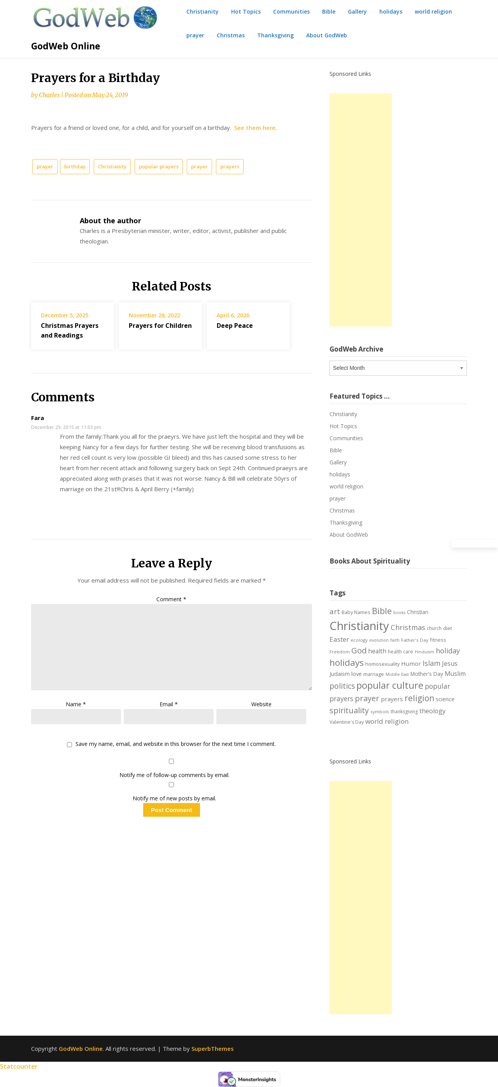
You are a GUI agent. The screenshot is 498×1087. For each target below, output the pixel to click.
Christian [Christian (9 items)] (417, 612)
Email (169, 704)
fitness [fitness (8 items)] (438, 639)
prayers (229, 166)
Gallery (357, 11)
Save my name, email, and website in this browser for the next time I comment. (175, 744)
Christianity (202, 11)
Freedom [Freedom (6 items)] (340, 652)
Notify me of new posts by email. (174, 798)
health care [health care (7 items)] (400, 651)
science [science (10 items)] (445, 699)
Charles (49, 95)
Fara (37, 418)
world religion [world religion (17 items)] (387, 721)
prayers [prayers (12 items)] (392, 699)
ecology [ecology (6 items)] (359, 640)
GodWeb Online (65, 46)
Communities (291, 11)
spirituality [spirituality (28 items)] (349, 710)
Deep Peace (235, 325)
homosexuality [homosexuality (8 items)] (382, 663)
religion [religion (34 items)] (419, 698)
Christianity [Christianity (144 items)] (359, 626)
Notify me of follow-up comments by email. (174, 775)
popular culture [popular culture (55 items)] (389, 685)
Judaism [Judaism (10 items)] (340, 673)
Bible (328, 11)
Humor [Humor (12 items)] (411, 663)
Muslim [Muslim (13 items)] (455, 673)
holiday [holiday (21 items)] (448, 650)
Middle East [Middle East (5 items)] (397, 674)
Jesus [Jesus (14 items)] (450, 663)
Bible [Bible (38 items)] (382, 610)
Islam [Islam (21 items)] (431, 663)
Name (76, 704)
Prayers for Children (160, 325)
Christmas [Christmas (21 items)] (408, 627)
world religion (433, 11)
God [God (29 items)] (358, 650)
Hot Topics (246, 11)
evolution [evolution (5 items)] (379, 640)
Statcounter (19, 1066)
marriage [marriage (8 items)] (373, 673)
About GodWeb (326, 35)
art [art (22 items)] (335, 611)
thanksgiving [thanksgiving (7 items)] (404, 711)
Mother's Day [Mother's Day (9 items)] (426, 673)
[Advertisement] (361, 210)
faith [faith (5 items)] (395, 640)
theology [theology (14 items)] (432, 711)
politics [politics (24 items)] (342, 686)
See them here (254, 127)
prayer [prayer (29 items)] (367, 698)
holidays (390, 11)
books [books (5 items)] (399, 612)
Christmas (231, 35)
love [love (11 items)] (356, 673)
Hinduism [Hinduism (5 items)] (424, 652)
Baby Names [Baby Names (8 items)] (356, 612)
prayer (195, 35)
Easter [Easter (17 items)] (339, 639)
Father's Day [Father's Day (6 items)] (414, 640)
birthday (75, 166)
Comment (171, 599)
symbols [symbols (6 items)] (379, 711)
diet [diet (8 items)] (447, 628)
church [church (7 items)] (434, 628)
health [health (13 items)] (377, 651)
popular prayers (159, 166)
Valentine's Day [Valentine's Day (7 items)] (347, 722)
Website (261, 704)
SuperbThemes (212, 1048)
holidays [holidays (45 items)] (347, 662)
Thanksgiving (275, 35)
